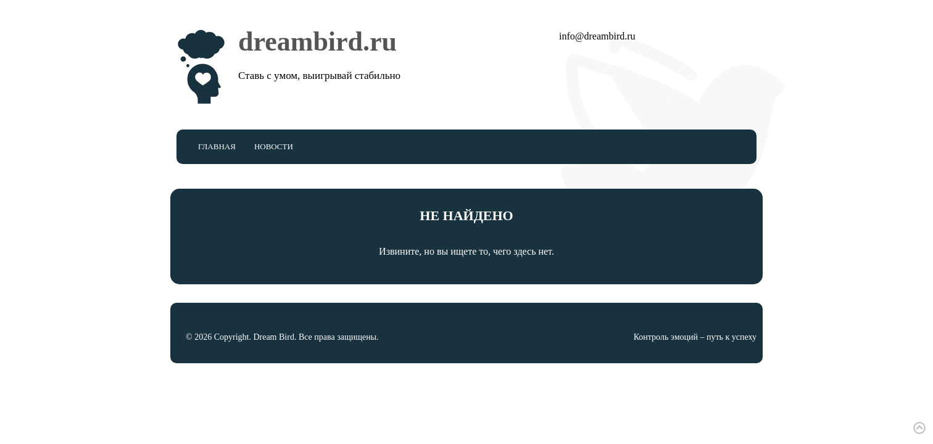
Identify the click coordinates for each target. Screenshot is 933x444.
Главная (217, 146)
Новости (273, 146)
